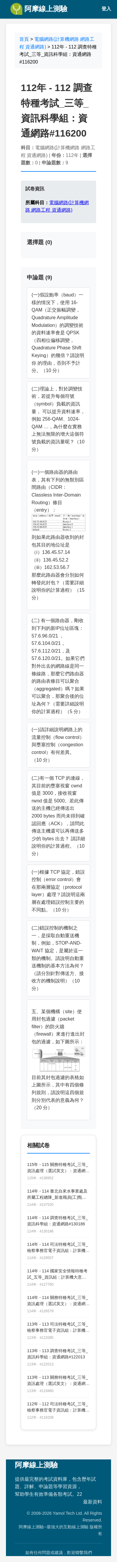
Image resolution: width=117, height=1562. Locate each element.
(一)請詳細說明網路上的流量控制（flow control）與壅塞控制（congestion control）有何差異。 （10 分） (58, 744)
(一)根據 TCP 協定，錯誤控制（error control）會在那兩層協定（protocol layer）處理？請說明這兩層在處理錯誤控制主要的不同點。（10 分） (58, 891)
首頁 (24, 39)
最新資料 (92, 1501)
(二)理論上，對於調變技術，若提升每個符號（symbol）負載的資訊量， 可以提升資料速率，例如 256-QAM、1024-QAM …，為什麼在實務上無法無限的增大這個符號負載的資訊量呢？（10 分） (58, 419)
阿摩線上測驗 (38, 9)
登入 (106, 8)
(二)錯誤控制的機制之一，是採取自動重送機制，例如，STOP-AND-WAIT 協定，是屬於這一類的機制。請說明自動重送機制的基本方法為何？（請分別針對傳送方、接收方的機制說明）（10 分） (58, 958)
